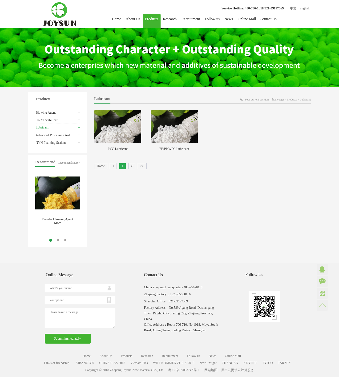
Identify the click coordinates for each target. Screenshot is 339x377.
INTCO (268, 363)
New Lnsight (208, 363)
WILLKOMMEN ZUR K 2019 (173, 363)
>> (142, 166)
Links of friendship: (57, 363)
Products (292, 99)
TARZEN (284, 363)
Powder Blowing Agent (57, 219)
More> (76, 162)
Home (116, 19)
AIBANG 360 (85, 363)
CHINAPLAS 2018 (112, 363)
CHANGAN (230, 363)
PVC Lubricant (118, 149)
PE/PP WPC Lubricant (174, 149)
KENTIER (250, 363)
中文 (293, 8)
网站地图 (210, 370)
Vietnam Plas (139, 363)
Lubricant (305, 99)
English (304, 8)
